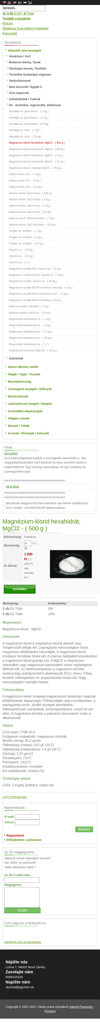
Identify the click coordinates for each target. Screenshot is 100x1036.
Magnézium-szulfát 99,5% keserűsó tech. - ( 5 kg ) (39, 293)
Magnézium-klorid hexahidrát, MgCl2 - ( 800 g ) (37, 149)
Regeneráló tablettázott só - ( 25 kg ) (30, 337)
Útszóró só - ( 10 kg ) (21, 249)
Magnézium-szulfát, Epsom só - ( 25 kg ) (33, 281)
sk (9, 2)
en (20, 2)
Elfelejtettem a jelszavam (24, 840)
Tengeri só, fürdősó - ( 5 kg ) (25, 237)
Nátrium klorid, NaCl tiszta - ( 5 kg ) (30, 205)
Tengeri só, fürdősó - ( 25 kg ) (26, 243)
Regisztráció (15, 835)
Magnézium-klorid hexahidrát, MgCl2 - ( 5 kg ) (36, 155)
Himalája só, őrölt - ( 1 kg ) (24, 130)
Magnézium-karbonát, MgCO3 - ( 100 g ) (33, 350)
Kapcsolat (9, 33)
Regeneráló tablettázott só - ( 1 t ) (29, 344)
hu (30, 2)
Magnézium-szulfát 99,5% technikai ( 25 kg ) (35, 300)
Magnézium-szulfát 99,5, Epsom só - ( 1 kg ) (35, 268)
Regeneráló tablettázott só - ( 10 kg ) (30, 331)
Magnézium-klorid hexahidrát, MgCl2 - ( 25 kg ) (37, 161)
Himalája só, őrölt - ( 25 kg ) (25, 136)
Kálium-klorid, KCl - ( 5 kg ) (25, 180)
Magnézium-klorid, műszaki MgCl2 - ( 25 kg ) (35, 167)
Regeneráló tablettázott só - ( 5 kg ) (30, 325)
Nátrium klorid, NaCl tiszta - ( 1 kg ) (30, 199)
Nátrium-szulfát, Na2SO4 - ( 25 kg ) (30, 312)
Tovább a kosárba (16, 18)
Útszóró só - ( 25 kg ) (21, 256)
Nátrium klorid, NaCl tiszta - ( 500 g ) (30, 193)
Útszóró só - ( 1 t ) (19, 262)
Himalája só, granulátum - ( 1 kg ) (29, 111)
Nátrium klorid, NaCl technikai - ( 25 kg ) (32, 224)
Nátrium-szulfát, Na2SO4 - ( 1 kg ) (29, 306)
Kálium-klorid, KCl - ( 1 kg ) (25, 174)
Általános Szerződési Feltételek (25, 28)
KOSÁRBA (19, 589)
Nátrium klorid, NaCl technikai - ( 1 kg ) (32, 218)
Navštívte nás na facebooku (22, 942)
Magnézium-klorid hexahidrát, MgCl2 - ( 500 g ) (37, 142)
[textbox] (23, 8)
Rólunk (7, 23)
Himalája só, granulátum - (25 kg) (29, 123)
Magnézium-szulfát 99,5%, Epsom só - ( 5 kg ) (36, 274)
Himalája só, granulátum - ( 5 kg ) (29, 117)
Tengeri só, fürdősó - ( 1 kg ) (25, 230)
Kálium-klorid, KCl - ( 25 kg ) (25, 186)
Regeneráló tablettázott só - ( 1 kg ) (30, 319)
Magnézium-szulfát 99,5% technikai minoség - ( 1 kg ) (41, 287)
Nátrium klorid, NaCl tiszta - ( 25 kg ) (30, 212)
